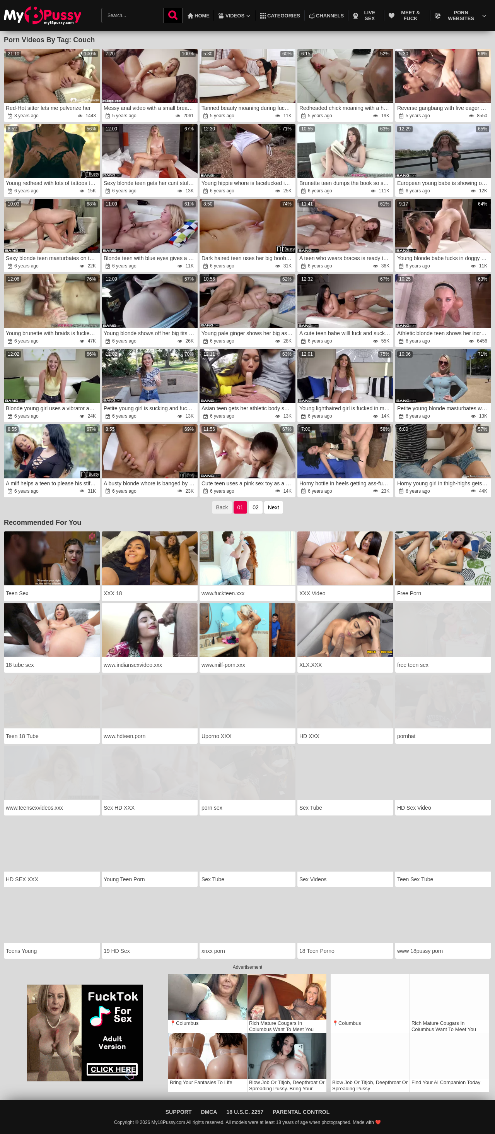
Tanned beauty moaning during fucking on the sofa (248, 108)
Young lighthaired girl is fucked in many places (346, 408)
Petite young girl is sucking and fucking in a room (150, 408)
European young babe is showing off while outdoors (443, 183)
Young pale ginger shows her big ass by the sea (248, 333)
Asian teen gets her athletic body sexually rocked (248, 408)
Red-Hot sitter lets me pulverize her (48, 108)
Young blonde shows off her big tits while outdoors (150, 333)
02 (256, 507)
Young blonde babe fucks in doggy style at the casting (443, 258)
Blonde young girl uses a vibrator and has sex (52, 408)
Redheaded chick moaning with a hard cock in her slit (346, 108)
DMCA (209, 1112)
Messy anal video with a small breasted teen (150, 108)
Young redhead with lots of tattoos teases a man (52, 183)
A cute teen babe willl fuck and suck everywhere (346, 333)
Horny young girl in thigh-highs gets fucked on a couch (443, 483)
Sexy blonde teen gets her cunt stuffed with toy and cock (150, 183)
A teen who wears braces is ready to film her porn (346, 258)
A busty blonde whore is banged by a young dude (150, 483)
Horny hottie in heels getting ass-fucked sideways (346, 483)
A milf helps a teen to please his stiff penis (52, 483)
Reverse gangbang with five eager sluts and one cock (443, 108)
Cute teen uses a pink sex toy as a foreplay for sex (248, 483)
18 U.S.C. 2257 (244, 1112)
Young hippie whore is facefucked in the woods (248, 183)
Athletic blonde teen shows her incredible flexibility (443, 333)
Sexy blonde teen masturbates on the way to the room (52, 258)
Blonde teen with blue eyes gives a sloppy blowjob (150, 258)
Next (273, 507)
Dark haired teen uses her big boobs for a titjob (248, 258)
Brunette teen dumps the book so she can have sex (346, 183)
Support (179, 1112)
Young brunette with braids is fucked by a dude (52, 333)
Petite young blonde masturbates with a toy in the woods (443, 408)
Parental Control (301, 1112)
